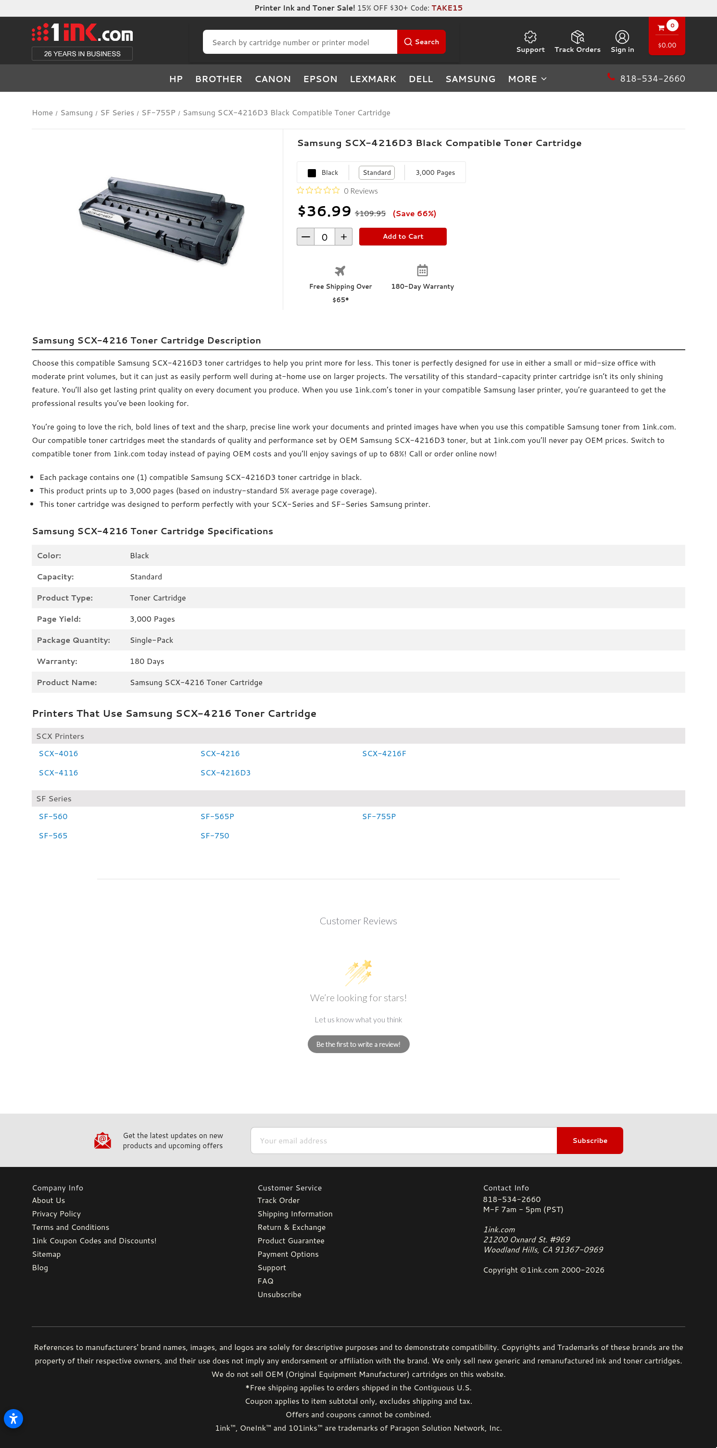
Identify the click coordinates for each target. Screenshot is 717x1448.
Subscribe (589, 1140)
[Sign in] (622, 41)
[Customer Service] (358, 1187)
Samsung (470, 79)
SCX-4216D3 (225, 772)
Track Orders (577, 41)
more (528, 79)
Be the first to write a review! (358, 1044)
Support (530, 41)
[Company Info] (133, 1187)
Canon (272, 79)
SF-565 (52, 835)
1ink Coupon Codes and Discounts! (94, 1240)
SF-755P (379, 816)
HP (176, 79)
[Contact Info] (584, 1187)
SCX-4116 (58, 772)
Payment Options (288, 1253)
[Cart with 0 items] (667, 37)
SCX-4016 (58, 753)
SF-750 (214, 835)
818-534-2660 (512, 1198)
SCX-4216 (220, 753)
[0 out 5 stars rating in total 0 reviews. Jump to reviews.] (337, 190)
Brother (218, 79)
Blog (40, 1267)
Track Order (278, 1199)
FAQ (265, 1280)
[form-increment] (324, 236)
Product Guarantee (291, 1240)
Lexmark (373, 79)
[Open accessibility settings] (13, 1418)
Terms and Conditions (70, 1226)
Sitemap (46, 1253)
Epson (320, 79)
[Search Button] (421, 42)
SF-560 (52, 816)
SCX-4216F (384, 753)
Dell (420, 79)
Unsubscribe (279, 1294)
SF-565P (217, 816)
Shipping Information (295, 1213)
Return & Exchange (291, 1226)
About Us (48, 1199)
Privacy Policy (56, 1213)
